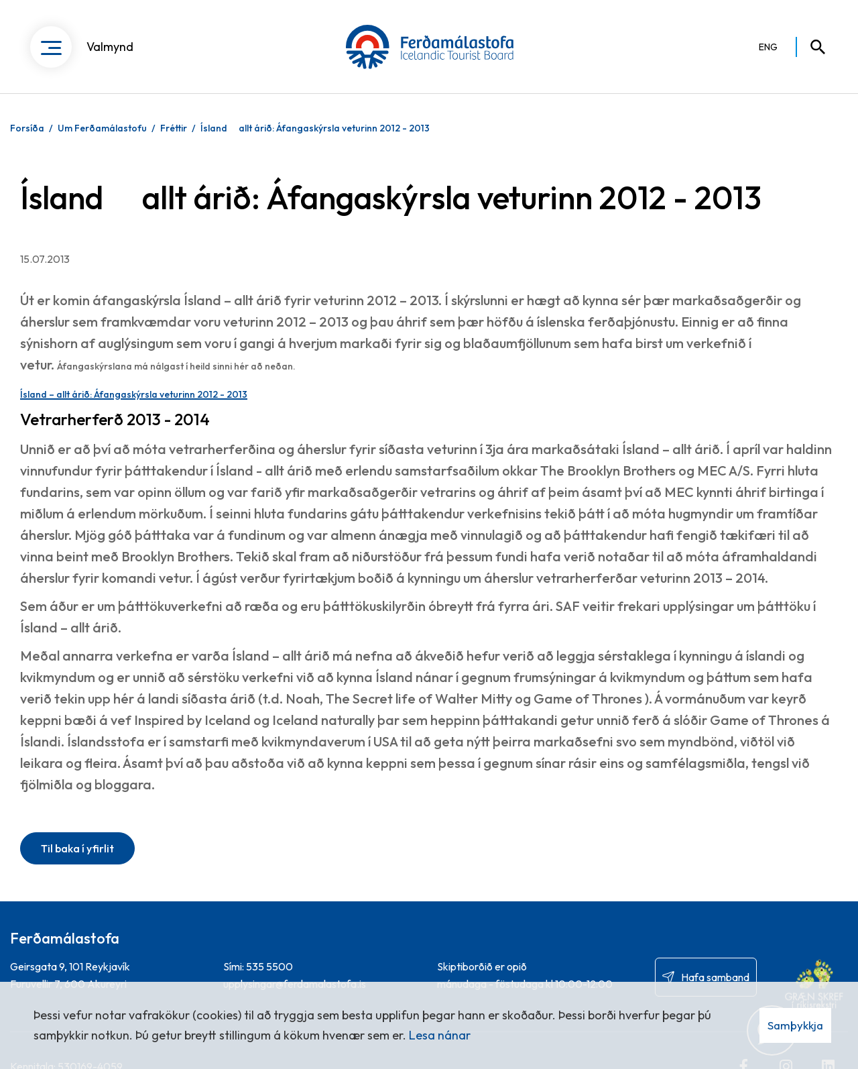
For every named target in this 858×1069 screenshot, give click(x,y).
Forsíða (27, 128)
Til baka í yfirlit (77, 848)
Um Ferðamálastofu (102, 128)
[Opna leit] (812, 47)
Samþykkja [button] (795, 1025)
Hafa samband (715, 977)
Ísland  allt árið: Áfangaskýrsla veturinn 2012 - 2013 (315, 128)
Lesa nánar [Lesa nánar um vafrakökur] (440, 1035)
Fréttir (173, 128)
